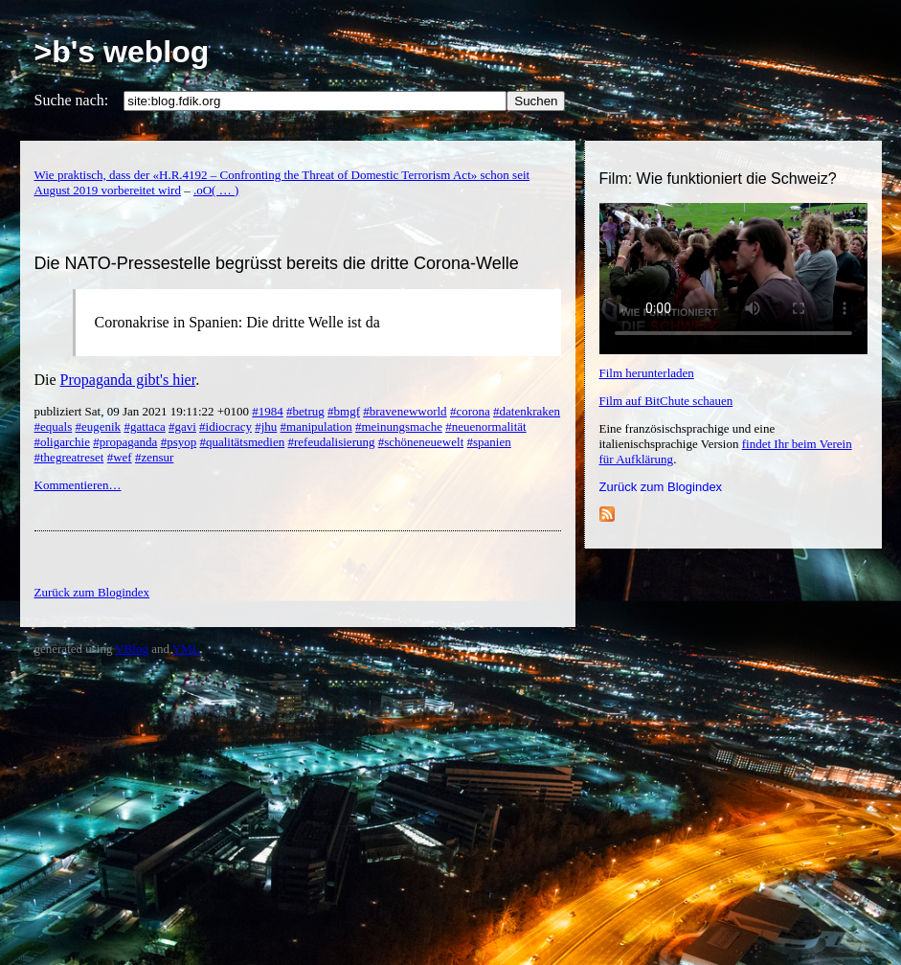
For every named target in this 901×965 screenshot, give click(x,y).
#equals (53, 426)
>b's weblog (122, 51)
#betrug (305, 411)
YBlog (131, 648)
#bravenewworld (404, 411)
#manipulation (316, 426)
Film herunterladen (646, 373)
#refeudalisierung (331, 442)
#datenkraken (526, 411)
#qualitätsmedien (241, 442)
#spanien (489, 442)
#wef (119, 457)
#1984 (267, 411)
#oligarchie (62, 442)
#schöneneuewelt (421, 442)
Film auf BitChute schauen (666, 400)
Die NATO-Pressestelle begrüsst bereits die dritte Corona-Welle (276, 263)
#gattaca (144, 426)
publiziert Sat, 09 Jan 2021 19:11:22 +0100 (143, 411)
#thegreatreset (69, 457)
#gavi (182, 426)
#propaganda (125, 442)
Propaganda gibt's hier (128, 379)
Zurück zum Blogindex (661, 487)
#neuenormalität (485, 426)
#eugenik (98, 426)
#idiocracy (225, 426)
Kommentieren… (78, 485)
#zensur (154, 457)
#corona (470, 411)
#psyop (179, 442)
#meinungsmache (398, 426)
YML (186, 648)
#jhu (266, 426)
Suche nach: (71, 100)
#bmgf (343, 411)
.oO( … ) (215, 190)
